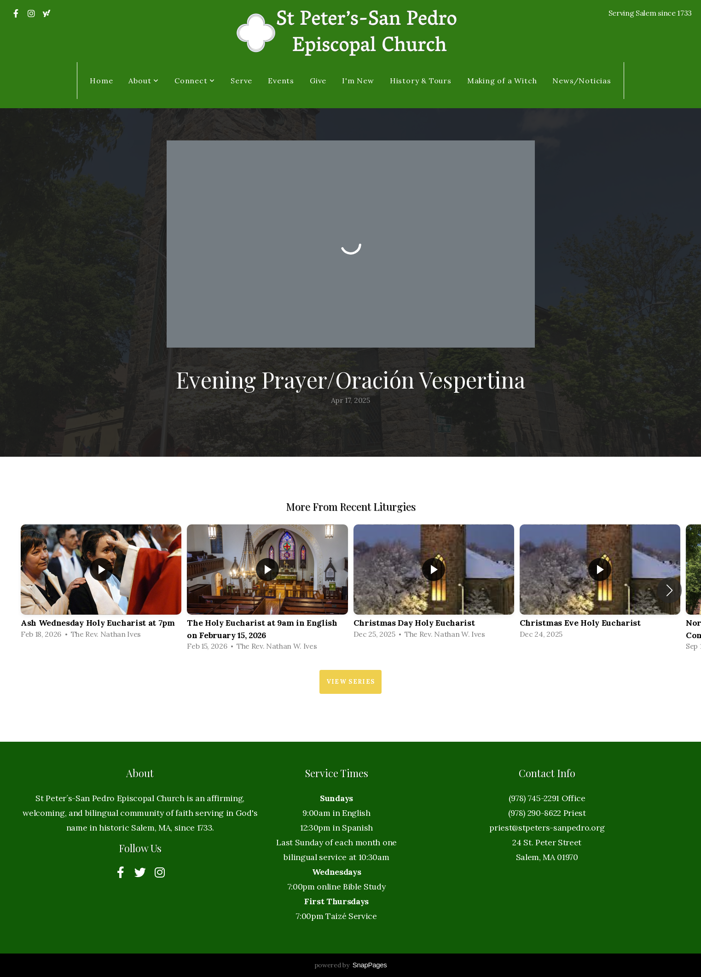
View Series (350, 682)
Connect (194, 80)
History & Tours (421, 80)
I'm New (358, 80)
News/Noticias (581, 80)
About (143, 80)
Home (101, 80)
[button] (669, 590)
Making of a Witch (502, 80)
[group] (101, 584)
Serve (241, 80)
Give (318, 80)
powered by (350, 965)
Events (281, 80)
